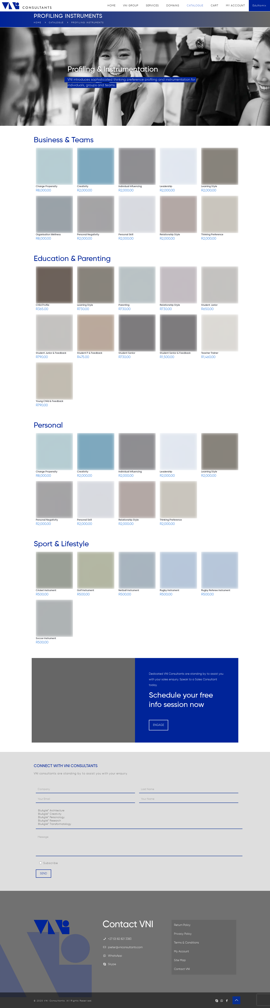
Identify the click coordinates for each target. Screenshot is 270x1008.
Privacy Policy (183, 933)
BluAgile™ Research (139, 821)
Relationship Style (170, 234)
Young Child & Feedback (49, 401)
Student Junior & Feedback (51, 353)
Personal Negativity (88, 234)
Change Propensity (46, 186)
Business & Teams (64, 140)
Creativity (82, 186)
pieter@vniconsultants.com (125, 947)
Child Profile (42, 305)
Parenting (123, 305)
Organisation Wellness (48, 234)
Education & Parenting (72, 259)
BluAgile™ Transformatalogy (139, 824)
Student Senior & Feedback (175, 353)
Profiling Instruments (87, 23)
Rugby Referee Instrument (215, 590)
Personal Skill (125, 234)
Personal (48, 425)
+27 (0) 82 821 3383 (119, 939)
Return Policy (182, 925)
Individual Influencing (130, 186)
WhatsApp (115, 955)
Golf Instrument (85, 590)
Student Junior (209, 305)
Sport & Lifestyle (61, 544)
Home (37, 23)
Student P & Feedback (89, 353)
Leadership (166, 186)
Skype (112, 964)
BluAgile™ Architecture (139, 810)
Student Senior (126, 353)
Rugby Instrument (169, 590)
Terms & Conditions (186, 942)
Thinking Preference (212, 234)
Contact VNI (182, 969)
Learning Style (209, 186)
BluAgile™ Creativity (139, 814)
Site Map (180, 960)
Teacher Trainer (209, 353)
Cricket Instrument (46, 590)
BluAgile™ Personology (139, 817)
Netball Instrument (128, 590)
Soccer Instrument (46, 638)
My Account (181, 951)
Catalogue (56, 23)
